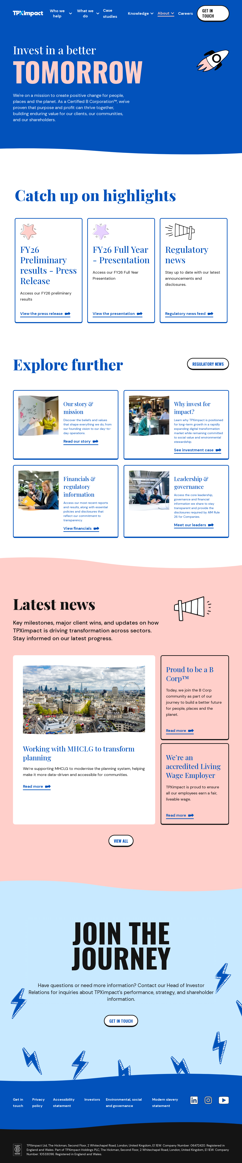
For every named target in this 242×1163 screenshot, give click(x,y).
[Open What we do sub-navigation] (87, 13)
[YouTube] (224, 1100)
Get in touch (208, 13)
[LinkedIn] (194, 1100)
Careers (185, 13)
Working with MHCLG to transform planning (78, 753)
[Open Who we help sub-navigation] (59, 13)
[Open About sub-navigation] (166, 13)
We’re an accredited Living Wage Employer (193, 766)
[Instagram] (208, 1100)
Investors (92, 1099)
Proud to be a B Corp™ (189, 674)
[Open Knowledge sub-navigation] (141, 13)
